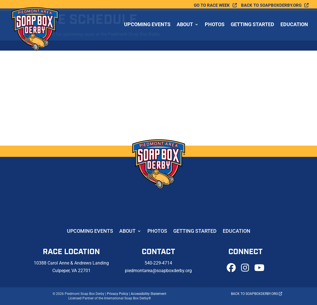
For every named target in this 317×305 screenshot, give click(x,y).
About (185, 24)
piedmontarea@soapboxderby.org (158, 270)
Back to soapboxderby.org (271, 5)
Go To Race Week (212, 5)
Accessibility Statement (148, 294)
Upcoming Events (147, 24)
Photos (214, 24)
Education (294, 24)
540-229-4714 (158, 263)
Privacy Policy (117, 294)
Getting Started (252, 24)
